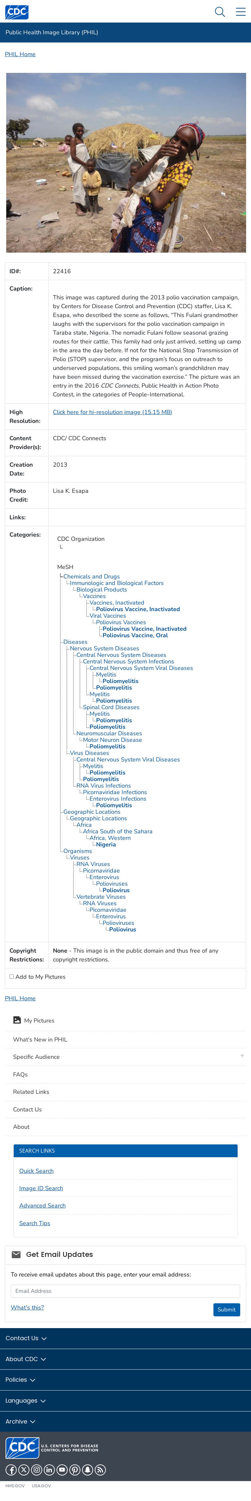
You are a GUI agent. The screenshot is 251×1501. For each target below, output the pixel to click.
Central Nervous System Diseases (121, 655)
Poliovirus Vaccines (121, 622)
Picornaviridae (101, 871)
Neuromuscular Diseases (109, 733)
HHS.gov (15, 1486)
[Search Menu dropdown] (220, 12)
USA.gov (41, 1486)
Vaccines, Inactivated (117, 603)
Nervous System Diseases (104, 648)
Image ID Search (41, 1188)
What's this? (27, 1307)
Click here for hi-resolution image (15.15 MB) (112, 412)
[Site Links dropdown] (240, 12)
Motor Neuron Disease (112, 740)
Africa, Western (110, 838)
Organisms (77, 851)
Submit (227, 1309)
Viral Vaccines (108, 616)
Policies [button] (21, 1380)
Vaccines (94, 596)
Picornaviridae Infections (115, 792)
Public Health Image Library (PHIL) (52, 32)
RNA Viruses (93, 864)
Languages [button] (26, 1400)
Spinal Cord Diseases (111, 707)
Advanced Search (42, 1205)
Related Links (31, 1092)
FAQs (20, 1074)
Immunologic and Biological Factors (117, 583)
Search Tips (34, 1223)
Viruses (80, 857)
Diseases (75, 642)
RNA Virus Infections (103, 786)
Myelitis (106, 674)
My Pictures (34, 1021)
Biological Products (101, 589)
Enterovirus (104, 877)
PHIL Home (20, 54)
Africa (84, 825)
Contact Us (27, 1109)
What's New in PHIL (40, 1039)
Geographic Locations (92, 812)
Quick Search (36, 1171)
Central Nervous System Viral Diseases (141, 668)
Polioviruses (112, 884)
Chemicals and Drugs (91, 576)
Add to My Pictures (40, 977)
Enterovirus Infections (118, 799)
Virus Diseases (89, 753)
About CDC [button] (26, 1359)
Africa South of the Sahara (118, 831)
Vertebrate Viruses (101, 897)
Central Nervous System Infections (128, 661)
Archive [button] (21, 1421)
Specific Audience (36, 1057)
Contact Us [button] (27, 1338)
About (21, 1127)
